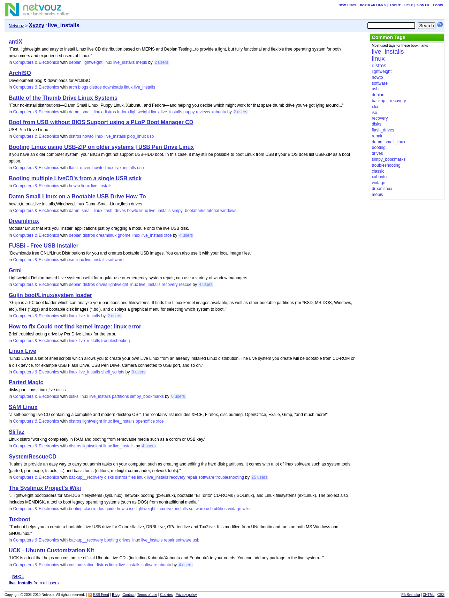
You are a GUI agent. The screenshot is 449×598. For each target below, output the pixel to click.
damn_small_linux (85, 111)
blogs (83, 87)
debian (75, 62)
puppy (189, 111)
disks (73, 396)
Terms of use (147, 595)
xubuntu (218, 111)
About (395, 5)
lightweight (92, 62)
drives (101, 284)
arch (73, 87)
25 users (259, 477)
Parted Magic (26, 382)
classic (90, 508)
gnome (124, 235)
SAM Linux (23, 407)
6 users (178, 396)
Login (438, 5)
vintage (234, 508)
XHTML (429, 595)
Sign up (423, 5)
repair (192, 477)
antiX (15, 42)
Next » (18, 576)
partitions (120, 396)
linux (108, 62)
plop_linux (136, 136)
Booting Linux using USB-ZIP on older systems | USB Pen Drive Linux (101, 147)
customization (81, 564)
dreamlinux (106, 235)
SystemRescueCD (32, 457)
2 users (161, 62)
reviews (203, 111)
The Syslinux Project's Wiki (45, 488)
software (115, 259)
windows (228, 210)
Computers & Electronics (36, 62)
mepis (141, 62)
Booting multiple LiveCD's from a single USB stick (75, 178)
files (132, 477)
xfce (168, 235)
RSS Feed (101, 595)
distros (95, 87)
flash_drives (80, 167)
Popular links (373, 5)
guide (110, 508)
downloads (113, 87)
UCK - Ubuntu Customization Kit (51, 550)
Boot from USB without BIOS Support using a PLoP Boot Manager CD (101, 122)
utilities (220, 508)
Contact (128, 595)
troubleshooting (115, 340)
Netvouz (16, 25)
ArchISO (20, 73)
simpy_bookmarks (189, 210)
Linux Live (22, 351)
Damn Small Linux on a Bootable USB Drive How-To (77, 196)
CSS (441, 595)
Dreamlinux (24, 221)
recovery (170, 284)
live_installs (124, 62)
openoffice (145, 421)
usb (150, 136)
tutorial (213, 210)
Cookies (166, 595)
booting (76, 508)
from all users (34, 583)
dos (101, 508)
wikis (246, 508)
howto (87, 136)
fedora (123, 111)
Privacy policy (186, 595)
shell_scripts (112, 372)
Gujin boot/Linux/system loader (50, 295)
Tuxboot (19, 519)
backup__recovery (86, 477)
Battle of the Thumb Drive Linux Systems (63, 98)
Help (408, 5)
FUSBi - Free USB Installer (43, 246)
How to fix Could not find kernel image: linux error (75, 327)
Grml (15, 270)
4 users (186, 235)
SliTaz (16, 432)
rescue (185, 284)
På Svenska (410, 595)
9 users (138, 372)
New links (347, 5)
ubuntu (164, 564)
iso (71, 259)
